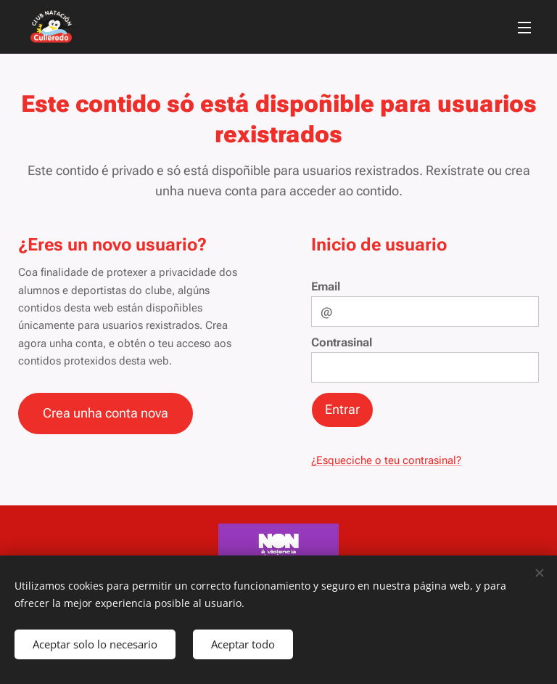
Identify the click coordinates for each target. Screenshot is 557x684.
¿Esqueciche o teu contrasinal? (386, 460)
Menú (524, 27)
